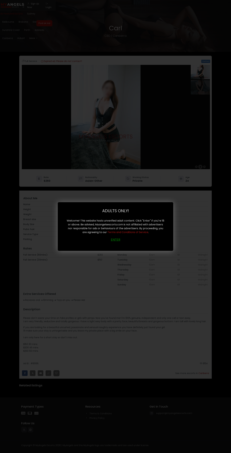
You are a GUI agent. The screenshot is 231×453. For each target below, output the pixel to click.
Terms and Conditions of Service (127, 232)
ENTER (115, 239)
